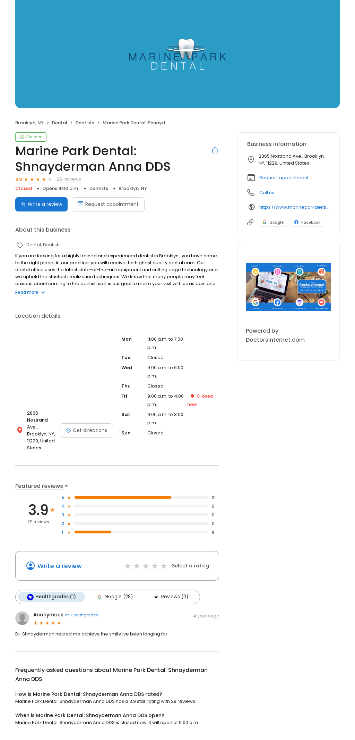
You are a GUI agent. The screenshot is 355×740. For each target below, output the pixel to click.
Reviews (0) (170, 596)
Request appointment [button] (284, 177)
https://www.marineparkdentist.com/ (294, 207)
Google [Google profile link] (273, 222)
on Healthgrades (81, 615)
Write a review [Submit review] (41, 204)
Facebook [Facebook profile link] (307, 222)
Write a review (59, 566)
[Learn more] (288, 287)
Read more (30, 292)
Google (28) (114, 596)
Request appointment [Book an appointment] (108, 204)
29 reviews (69, 179)
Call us (266, 192)
